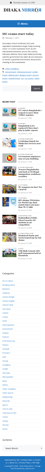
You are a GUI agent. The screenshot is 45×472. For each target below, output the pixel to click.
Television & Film (26, 233)
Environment (7, 329)
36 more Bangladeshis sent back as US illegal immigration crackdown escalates (29, 173)
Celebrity (6, 293)
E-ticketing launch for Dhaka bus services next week (29, 143)
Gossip (5, 361)
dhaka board (13, 75)
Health (5, 369)
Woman (5, 425)
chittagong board (24, 72)
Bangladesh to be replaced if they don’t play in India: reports (28, 128)
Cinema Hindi (7, 305)
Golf (21, 249)
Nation (5, 385)
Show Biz (6, 401)
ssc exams (29, 78)
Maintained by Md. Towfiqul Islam (18, 460)
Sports (5, 405)
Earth (4, 321)
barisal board (10, 72)
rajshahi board (14, 78)
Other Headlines (12, 68)
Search (37, 88)
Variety (5, 421)
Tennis (5, 417)
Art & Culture (7, 281)
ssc (22, 78)
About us (13, 462)
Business (6, 289)
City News (23, 185)
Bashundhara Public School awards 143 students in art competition (27, 221)
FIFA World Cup (8, 341)
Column (5, 313)
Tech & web (7, 409)
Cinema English (8, 301)
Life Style (6, 373)
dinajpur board (25, 75)
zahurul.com (29, 468)
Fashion (5, 333)
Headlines (6, 365)
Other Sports (7, 393)
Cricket (23, 108)
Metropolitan (25, 216)
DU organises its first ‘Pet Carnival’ (30, 188)
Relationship (7, 397)
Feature (5, 337)
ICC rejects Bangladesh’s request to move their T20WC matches (30, 112)
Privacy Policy (24, 462)
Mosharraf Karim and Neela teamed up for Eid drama (29, 237)
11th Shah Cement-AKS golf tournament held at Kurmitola (29, 253)
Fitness (5, 345)
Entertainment (8, 325)
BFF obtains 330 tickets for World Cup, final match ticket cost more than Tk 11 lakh (29, 203)
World (4, 429)
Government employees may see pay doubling (29, 157)
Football (23, 198)
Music (4, 381)
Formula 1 (6, 353)
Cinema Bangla (8, 297)
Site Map (35, 462)
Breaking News (8, 285)
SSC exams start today (18, 34)
